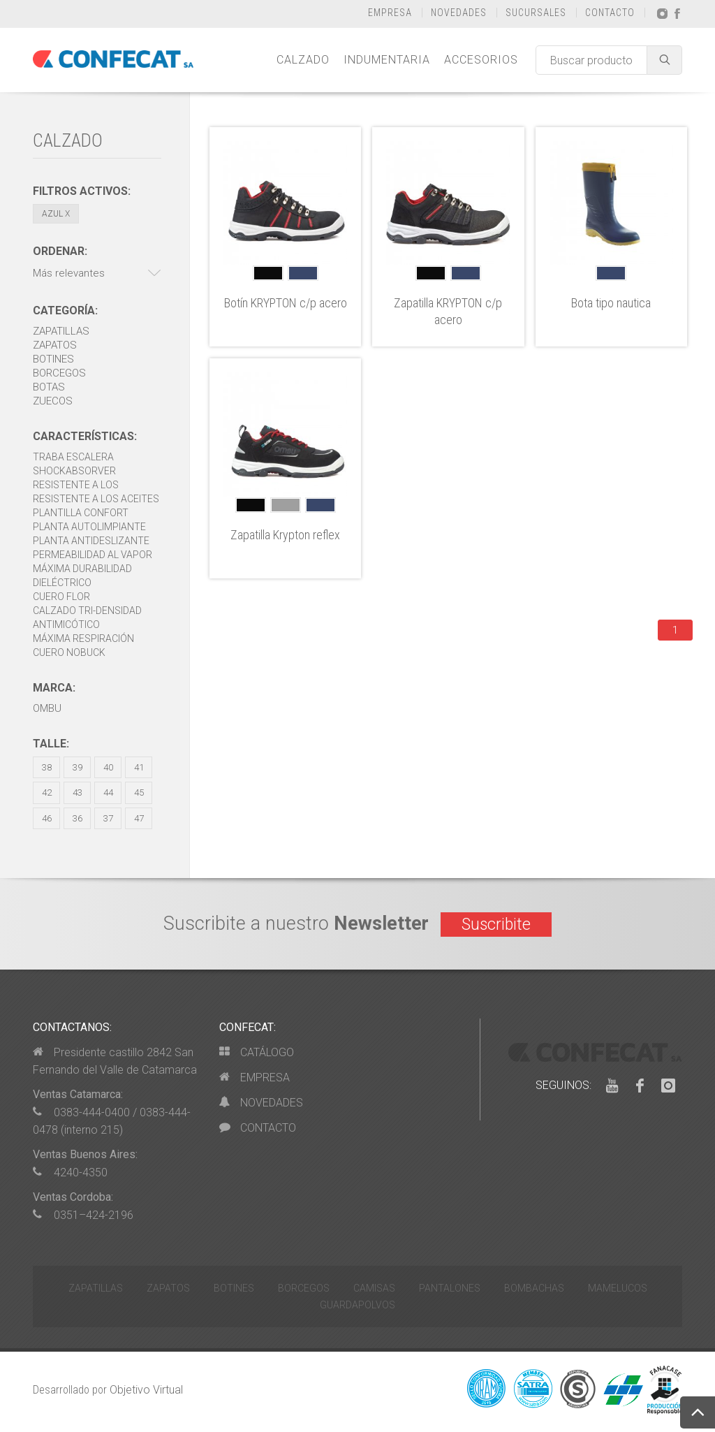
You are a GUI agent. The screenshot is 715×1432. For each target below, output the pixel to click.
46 (47, 818)
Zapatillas (61, 331)
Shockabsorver (74, 470)
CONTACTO (610, 12)
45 (139, 792)
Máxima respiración (83, 638)
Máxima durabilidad (82, 568)
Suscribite (496, 924)
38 (47, 767)
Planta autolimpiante (89, 526)
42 (47, 792)
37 (108, 818)
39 (77, 767)
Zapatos (55, 345)
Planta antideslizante (91, 540)
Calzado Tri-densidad (87, 610)
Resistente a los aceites (96, 498)
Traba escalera (73, 456)
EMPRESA (390, 12)
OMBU (47, 708)
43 (77, 792)
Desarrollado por (108, 1389)
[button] (97, 273)
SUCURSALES (536, 12)
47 (139, 818)
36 (77, 818)
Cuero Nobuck (69, 652)
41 (139, 767)
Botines (53, 359)
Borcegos (59, 373)
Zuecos (53, 401)
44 (108, 792)
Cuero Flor (61, 596)
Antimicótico (66, 624)
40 (108, 767)
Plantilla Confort (80, 512)
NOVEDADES (459, 12)
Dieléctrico (62, 582)
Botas (49, 387)
